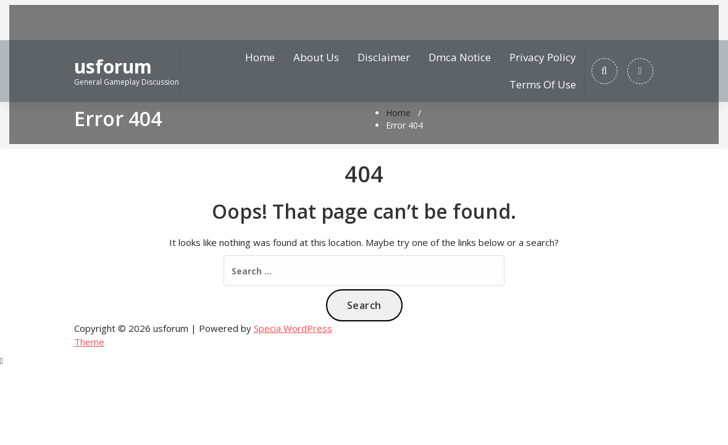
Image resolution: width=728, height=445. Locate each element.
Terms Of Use (542, 84)
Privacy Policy (542, 57)
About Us (316, 57)
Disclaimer (384, 57)
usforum (113, 67)
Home (260, 57)
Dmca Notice (460, 57)
